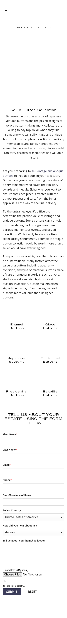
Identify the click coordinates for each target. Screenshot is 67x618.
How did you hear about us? (20, 525)
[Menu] (6, 11)
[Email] (33, 471)
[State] (33, 502)
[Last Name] (33, 456)
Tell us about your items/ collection (24, 540)
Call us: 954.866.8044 (34, 28)
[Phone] (33, 486)
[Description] (33, 554)
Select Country (12, 510)
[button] (12, 591)
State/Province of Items (17, 495)
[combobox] (33, 517)
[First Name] (33, 441)
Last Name (10, 449)
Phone (7, 480)
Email (7, 464)
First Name (10, 434)
